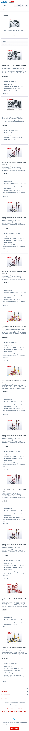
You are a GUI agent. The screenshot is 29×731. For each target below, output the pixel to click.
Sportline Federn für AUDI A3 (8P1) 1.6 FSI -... (14, 599)
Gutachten (7, 708)
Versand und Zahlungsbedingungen (10, 711)
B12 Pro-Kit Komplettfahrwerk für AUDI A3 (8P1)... (14, 648)
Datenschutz (9, 714)
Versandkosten (5, 704)
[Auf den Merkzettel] (5, 93)
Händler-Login (14, 708)
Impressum (20, 714)
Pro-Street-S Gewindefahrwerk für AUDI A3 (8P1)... (14, 163)
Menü (4, 5)
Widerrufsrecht (22, 711)
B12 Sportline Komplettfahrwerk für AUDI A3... (14, 327)
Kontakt (21, 708)
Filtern (4, 41)
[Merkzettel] (19, 5)
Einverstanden (14, 728)
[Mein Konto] (22, 5)
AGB (15, 714)
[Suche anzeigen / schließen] (15, 5)
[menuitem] (4, 5)
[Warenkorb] (26, 5)
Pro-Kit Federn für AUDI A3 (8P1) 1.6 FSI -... (14, 30)
